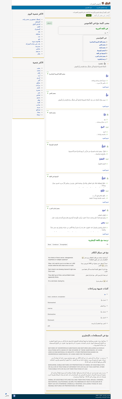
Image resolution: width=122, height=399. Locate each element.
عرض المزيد (105, 87)
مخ (104, 294)
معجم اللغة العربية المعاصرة (97, 42)
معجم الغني (102, 45)
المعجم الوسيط (101, 50)
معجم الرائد (102, 47)
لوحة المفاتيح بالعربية (101, 7)
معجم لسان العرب (100, 56)
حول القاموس (88, 7)
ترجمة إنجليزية (101, 59)
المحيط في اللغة (100, 53)
